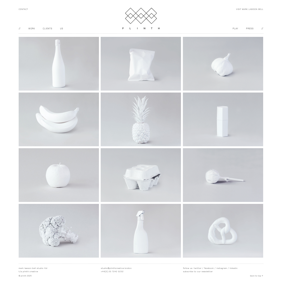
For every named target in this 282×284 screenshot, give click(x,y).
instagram (222, 268)
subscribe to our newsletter (198, 272)
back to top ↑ (256, 276)
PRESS (250, 29)
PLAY (235, 29)
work (31, 29)
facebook (209, 268)
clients (47, 29)
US (61, 29)
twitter (198, 268)
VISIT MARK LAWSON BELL (249, 9)
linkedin (233, 268)
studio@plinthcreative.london (116, 268)
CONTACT (23, 9)
